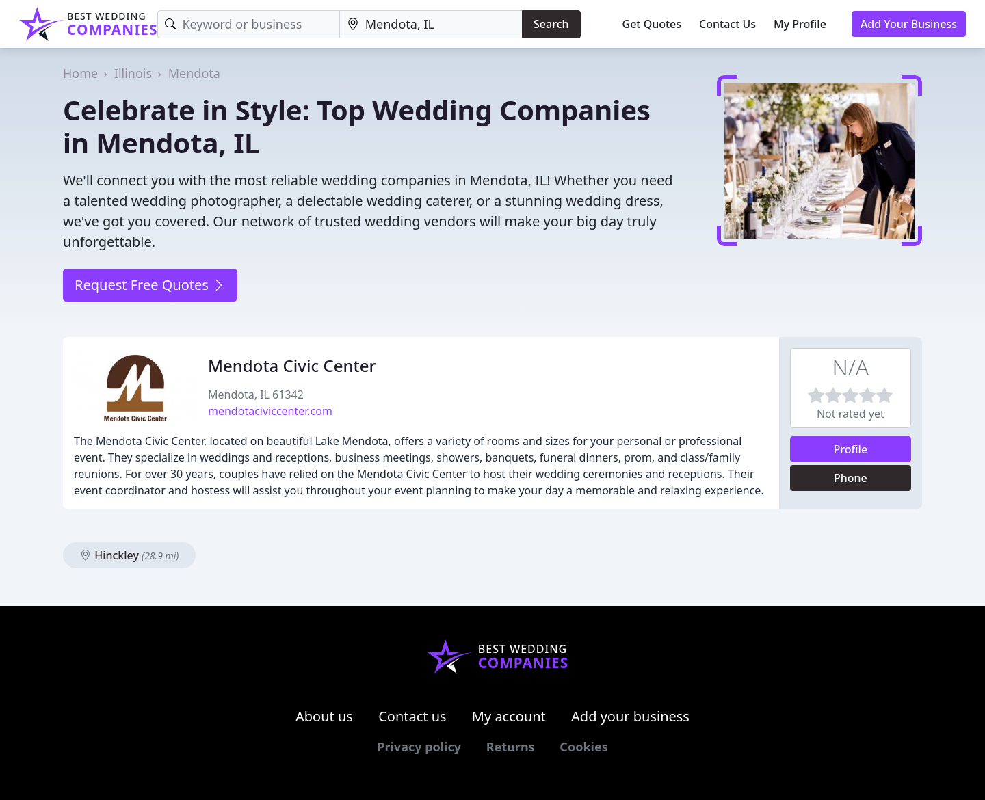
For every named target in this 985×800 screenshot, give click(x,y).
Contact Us (727, 23)
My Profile (800, 23)
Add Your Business (909, 23)
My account (509, 716)
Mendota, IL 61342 (256, 394)
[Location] (431, 24)
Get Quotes (652, 23)
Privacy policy (419, 746)
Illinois (133, 73)
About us (324, 716)
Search (551, 23)
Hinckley (129, 555)
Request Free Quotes (150, 285)
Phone (850, 477)
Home (80, 73)
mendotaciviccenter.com (270, 410)
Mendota (194, 73)
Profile (851, 449)
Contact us (412, 716)
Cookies (583, 746)
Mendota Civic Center (292, 365)
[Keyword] (248, 24)
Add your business (630, 716)
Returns (510, 746)
